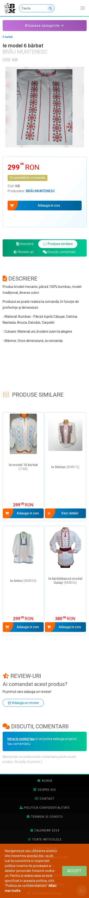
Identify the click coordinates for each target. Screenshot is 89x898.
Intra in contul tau (21, 739)
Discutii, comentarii (59, 252)
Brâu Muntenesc (40, 191)
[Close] (74, 871)
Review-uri (23, 252)
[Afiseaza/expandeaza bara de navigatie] (83, 8)
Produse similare (58, 244)
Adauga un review (23, 703)
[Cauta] (37, 8)
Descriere (25, 244)
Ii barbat (8, 37)
